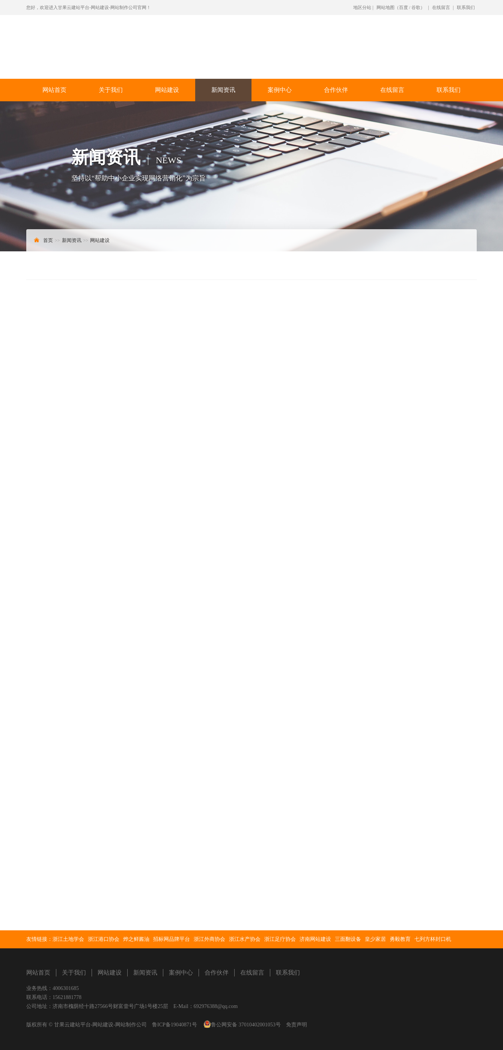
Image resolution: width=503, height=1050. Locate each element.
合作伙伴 (336, 90)
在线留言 (441, 7)
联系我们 (466, 7)
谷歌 (415, 7)
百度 (403, 7)
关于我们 (111, 90)
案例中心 (280, 90)
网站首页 (54, 90)
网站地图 (385, 7)
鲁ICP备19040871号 (174, 1024)
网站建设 (167, 90)
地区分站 (362, 7)
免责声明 (296, 1024)
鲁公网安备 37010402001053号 (246, 1024)
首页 (48, 240)
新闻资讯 (223, 90)
